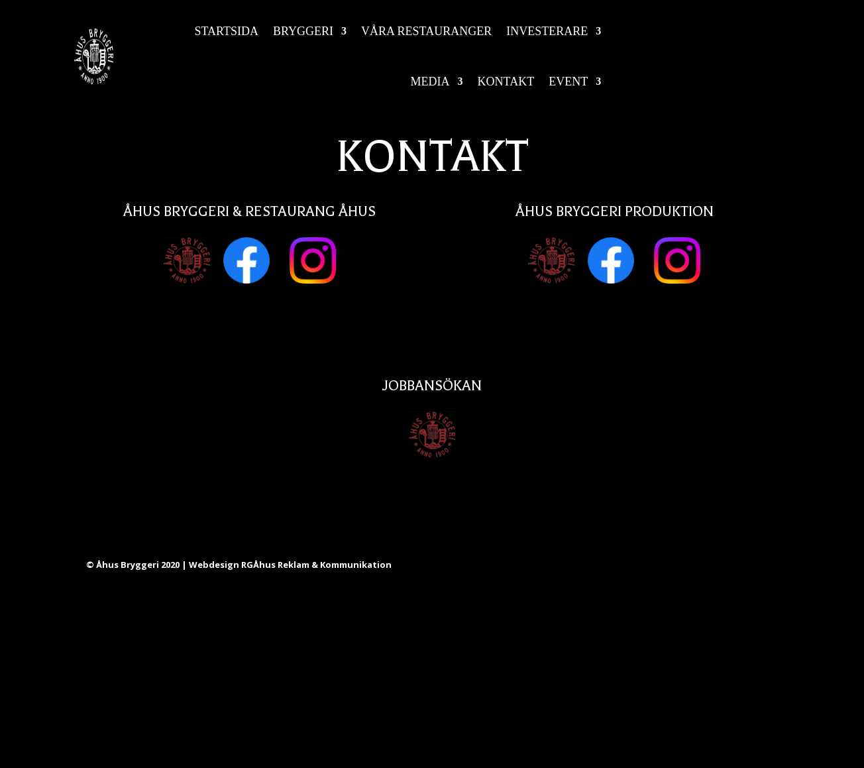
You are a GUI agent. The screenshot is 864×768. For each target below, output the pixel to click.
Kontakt (506, 81)
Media (430, 81)
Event (568, 81)
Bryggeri (303, 31)
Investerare (547, 31)
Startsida (227, 31)
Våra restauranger (426, 31)
